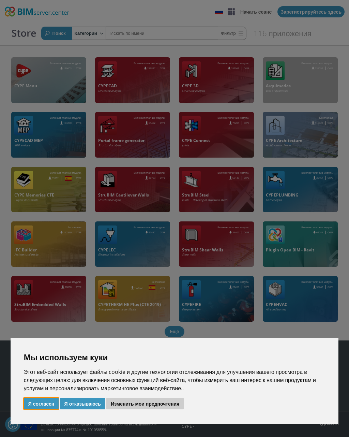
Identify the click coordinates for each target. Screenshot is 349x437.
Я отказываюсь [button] (82, 403)
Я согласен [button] (41, 403)
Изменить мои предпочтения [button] (145, 403)
